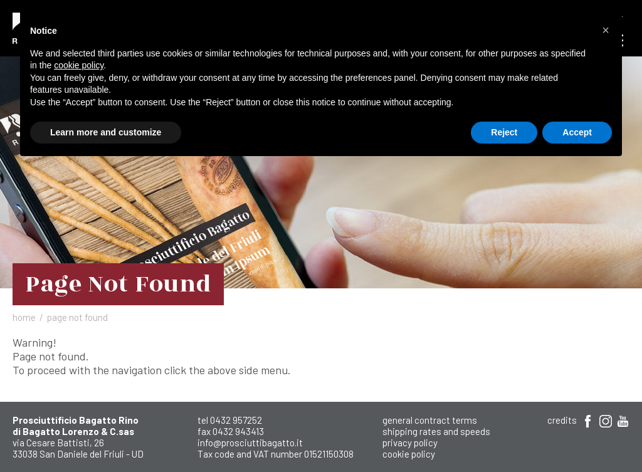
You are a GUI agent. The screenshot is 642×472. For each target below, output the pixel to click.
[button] (606, 30)
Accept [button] (577, 132)
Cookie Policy (408, 453)
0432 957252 (236, 420)
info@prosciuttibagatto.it (250, 442)
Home (24, 317)
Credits (562, 420)
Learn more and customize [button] (105, 132)
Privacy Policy (410, 442)
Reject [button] (504, 132)
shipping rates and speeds (436, 431)
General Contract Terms (429, 420)
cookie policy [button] (78, 65)
